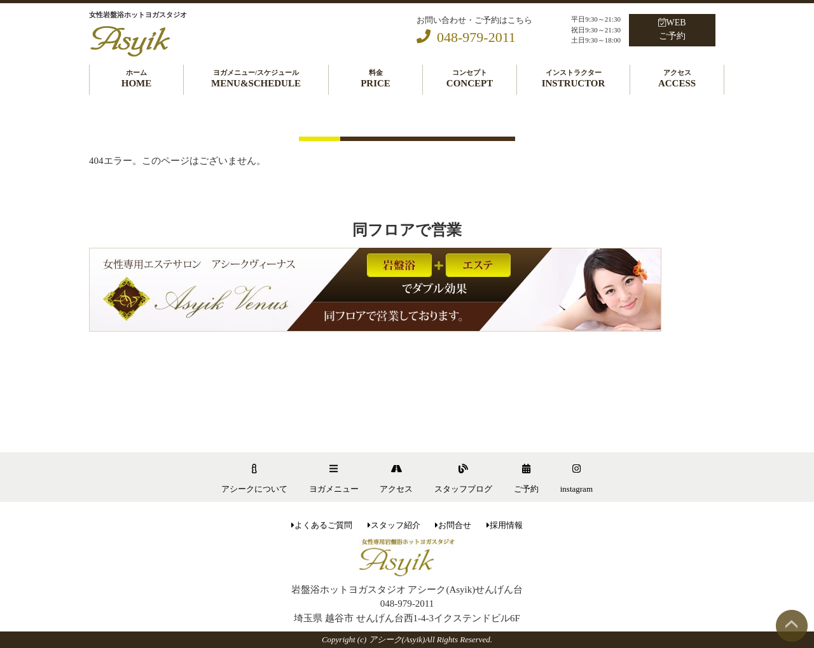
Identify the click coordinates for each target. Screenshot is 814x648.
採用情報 (504, 525)
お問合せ (453, 525)
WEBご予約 (672, 29)
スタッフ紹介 (394, 525)
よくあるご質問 (321, 525)
